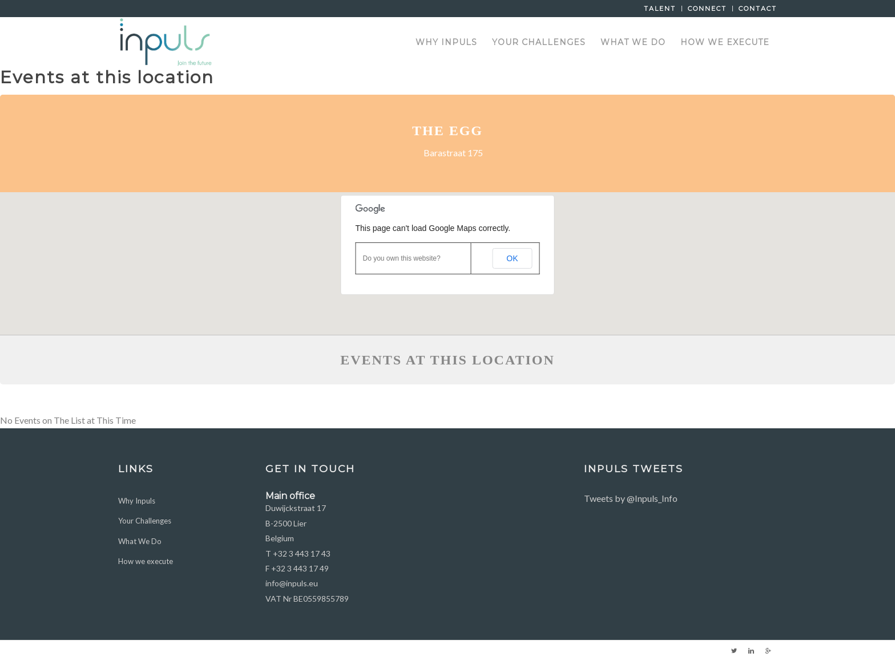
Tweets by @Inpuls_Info (631, 498)
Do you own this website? (402, 258)
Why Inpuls (136, 500)
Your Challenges (144, 520)
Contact (758, 9)
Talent (660, 9)
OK (512, 258)
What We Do (140, 541)
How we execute (145, 561)
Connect (707, 9)
